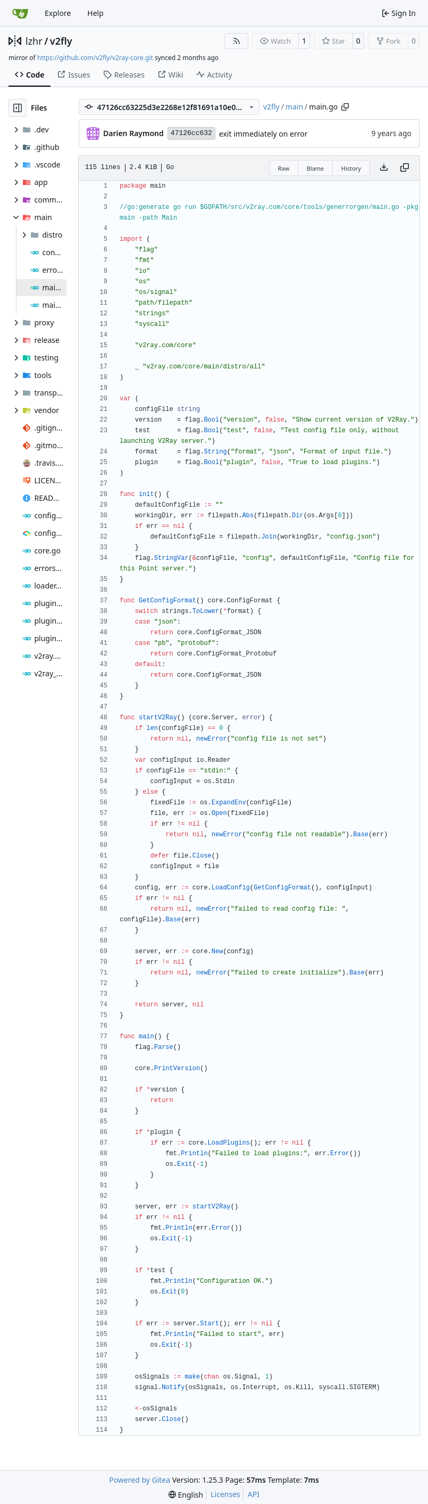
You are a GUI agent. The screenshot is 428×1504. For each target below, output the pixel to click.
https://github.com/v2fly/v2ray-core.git (95, 57)
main (294, 107)
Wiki (170, 75)
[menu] (186, 1495)
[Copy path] (345, 107)
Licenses (225, 1494)
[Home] (20, 13)
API (253, 1494)
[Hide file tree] (18, 108)
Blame (315, 168)
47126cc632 (191, 133)
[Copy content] (404, 168)
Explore (58, 13)
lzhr (34, 41)
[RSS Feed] (236, 41)
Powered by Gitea (139, 1480)
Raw (284, 168)
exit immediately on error (263, 134)
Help (95, 13)
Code (29, 75)
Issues (73, 75)
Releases (124, 75)
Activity (214, 75)
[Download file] (383, 168)
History (351, 168)
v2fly (61, 41)
